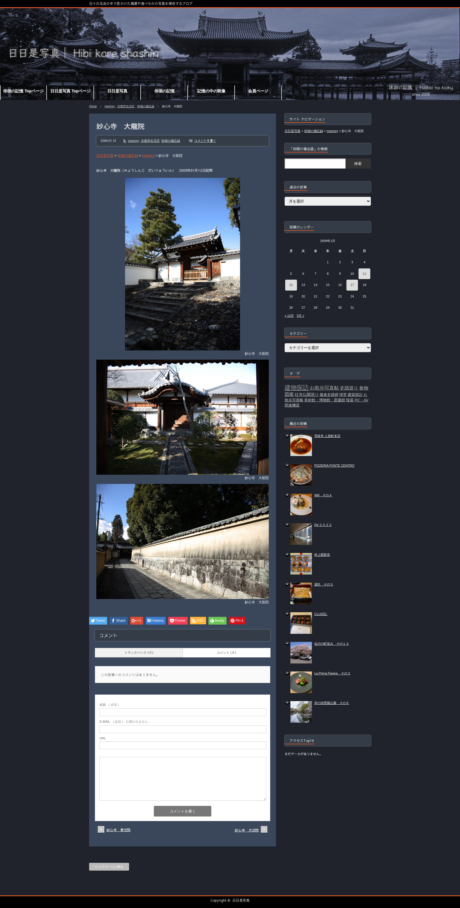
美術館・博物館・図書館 (324, 400)
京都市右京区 (126, 106)
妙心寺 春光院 (118, 829)
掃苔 (343, 394)
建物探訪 (297, 387)
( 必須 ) (109, 704)
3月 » (300, 315)
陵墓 (350, 400)
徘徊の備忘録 (145, 106)
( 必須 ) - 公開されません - (124, 721)
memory (110, 106)
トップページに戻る (109, 867)
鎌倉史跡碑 (329, 394)
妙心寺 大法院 (247, 830)
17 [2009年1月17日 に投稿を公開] (352, 285)
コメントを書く (205, 140)
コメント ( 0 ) (226, 652)
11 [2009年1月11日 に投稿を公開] (364, 273)
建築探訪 (355, 394)
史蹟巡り (349, 388)
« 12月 (289, 315)
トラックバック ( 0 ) (138, 652)
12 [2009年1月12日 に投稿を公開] (291, 285)
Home (93, 106)
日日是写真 (241, 900)
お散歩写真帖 (324, 388)
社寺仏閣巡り (307, 394)
